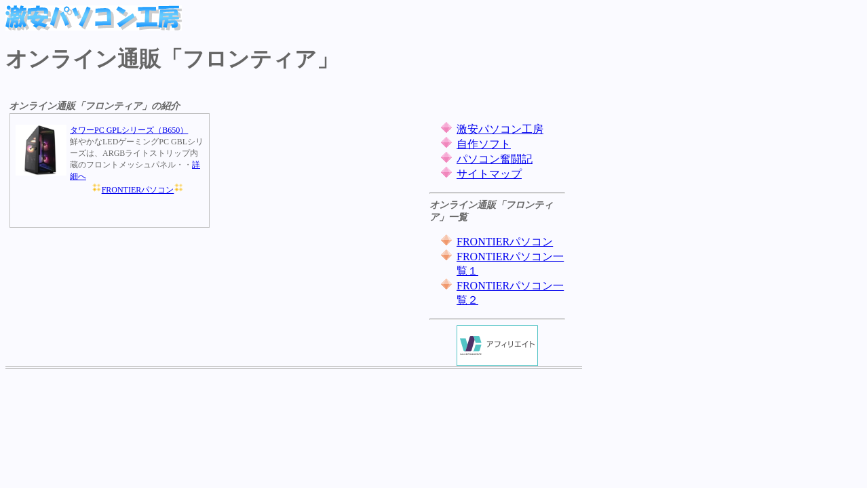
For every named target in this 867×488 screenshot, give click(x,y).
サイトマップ (489, 174)
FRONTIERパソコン (138, 190)
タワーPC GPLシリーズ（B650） (129, 130)
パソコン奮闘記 (495, 159)
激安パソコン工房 (500, 129)
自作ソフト (484, 144)
